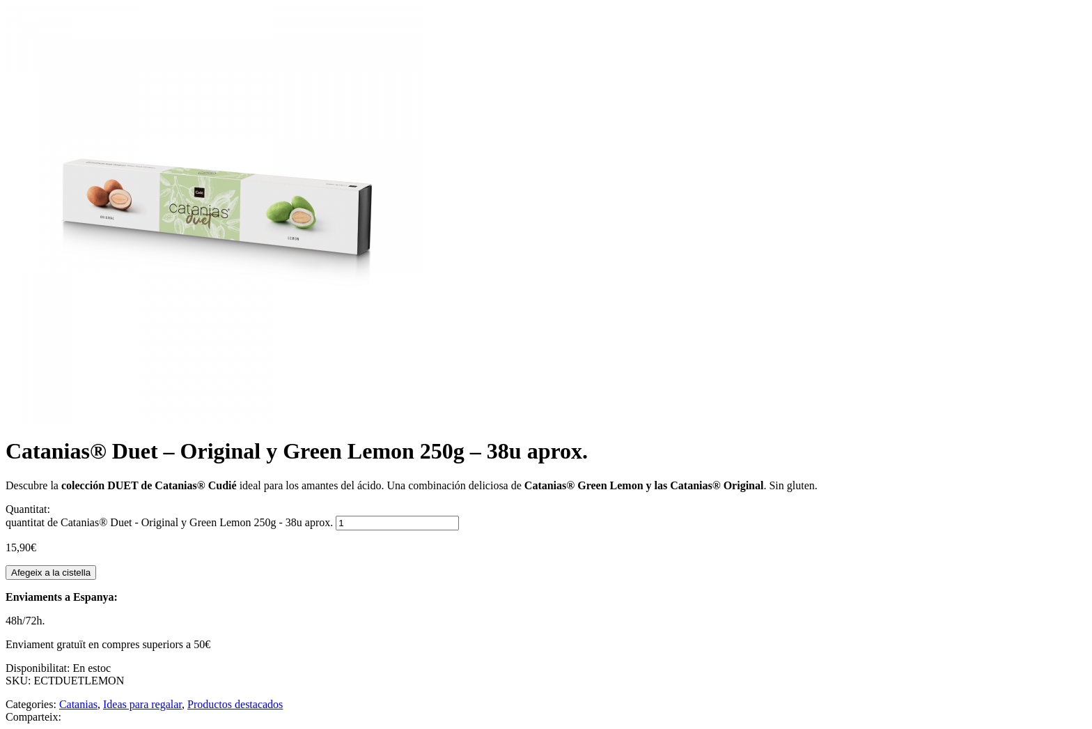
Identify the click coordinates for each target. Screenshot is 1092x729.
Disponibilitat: (39, 668)
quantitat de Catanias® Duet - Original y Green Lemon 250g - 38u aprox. (169, 522)
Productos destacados (235, 704)
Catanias (78, 704)
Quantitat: (28, 509)
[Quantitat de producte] (397, 523)
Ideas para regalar (142, 704)
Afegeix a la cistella (51, 572)
